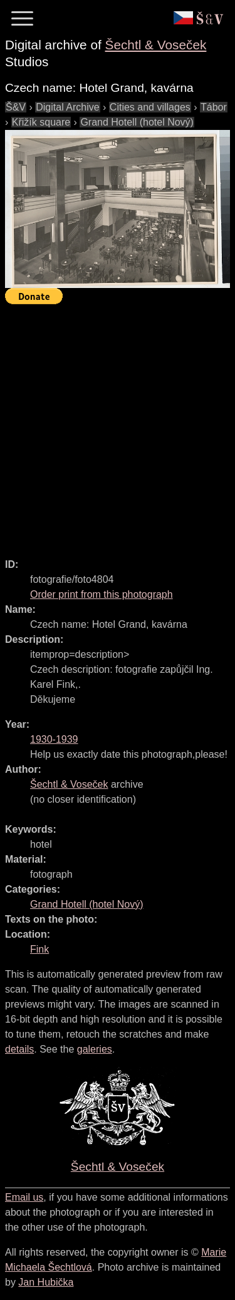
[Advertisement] (117, 426)
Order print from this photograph (101, 594)
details (19, 1049)
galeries (94, 1049)
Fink (39, 949)
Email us (24, 1197)
